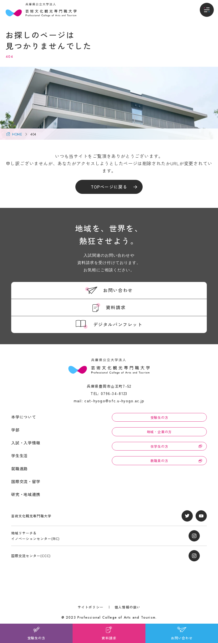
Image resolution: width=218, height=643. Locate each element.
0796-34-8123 (114, 393)
